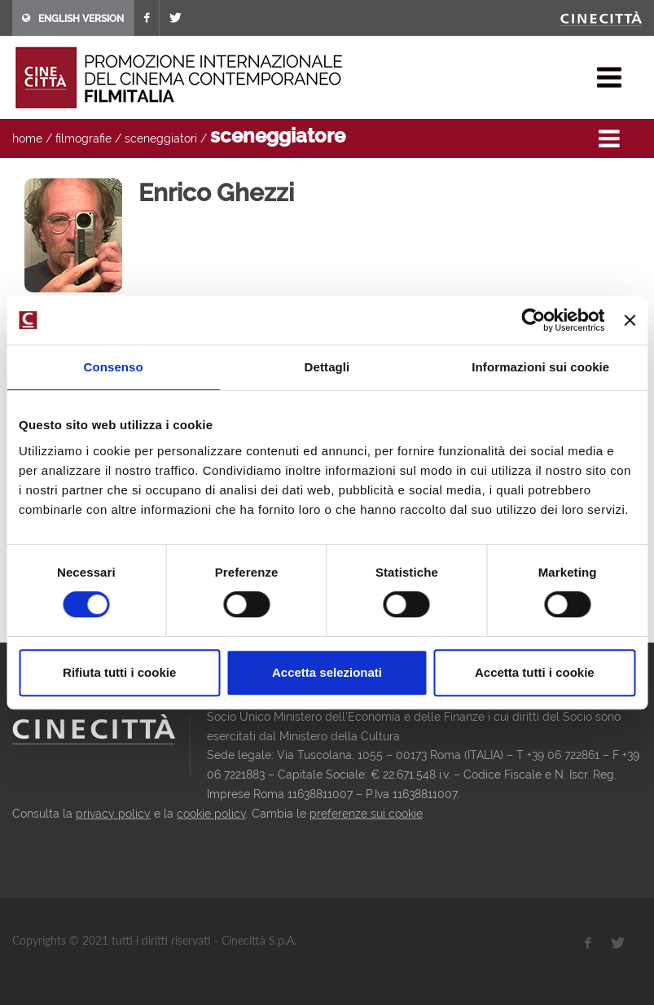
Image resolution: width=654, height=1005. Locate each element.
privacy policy (113, 813)
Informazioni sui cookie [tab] (540, 367)
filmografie (83, 138)
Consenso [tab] (113, 367)
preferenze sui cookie (366, 813)
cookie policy (211, 813)
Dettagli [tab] (327, 367)
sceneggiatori (161, 138)
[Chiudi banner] (629, 320)
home (27, 138)
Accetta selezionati (327, 672)
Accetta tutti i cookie (535, 672)
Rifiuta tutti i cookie (119, 672)
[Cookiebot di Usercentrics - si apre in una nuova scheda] (534, 320)
